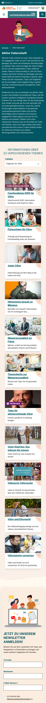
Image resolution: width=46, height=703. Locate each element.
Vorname (7, 660)
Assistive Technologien (36, 3)
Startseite (5, 48)
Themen (9, 159)
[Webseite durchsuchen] (42, 14)
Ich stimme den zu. (20, 697)
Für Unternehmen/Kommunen (22, 14)
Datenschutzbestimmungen (18, 699)
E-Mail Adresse (10, 683)
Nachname (8, 671)
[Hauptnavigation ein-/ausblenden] (4, 14)
